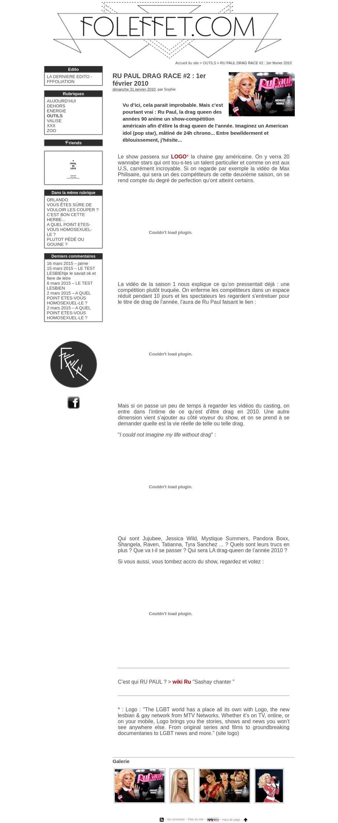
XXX (51, 125)
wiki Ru (182, 682)
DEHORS (56, 105)
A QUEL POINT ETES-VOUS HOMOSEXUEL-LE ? (69, 229)
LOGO (178, 156)
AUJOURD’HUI (61, 101)
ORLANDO (57, 199)
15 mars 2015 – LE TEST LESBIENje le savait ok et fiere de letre (71, 273)
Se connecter (176, 819)
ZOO (51, 130)
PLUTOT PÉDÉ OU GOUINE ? (65, 242)
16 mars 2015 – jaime (67, 263)
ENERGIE (56, 110)
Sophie (170, 89)
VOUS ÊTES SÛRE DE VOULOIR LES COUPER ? (73, 207)
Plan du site (195, 819)
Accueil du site (187, 63)
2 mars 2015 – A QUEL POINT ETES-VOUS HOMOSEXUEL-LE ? (68, 298)
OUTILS (209, 63)
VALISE (54, 120)
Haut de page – (235, 819)
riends (73, 142)
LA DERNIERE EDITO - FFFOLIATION (69, 79)
